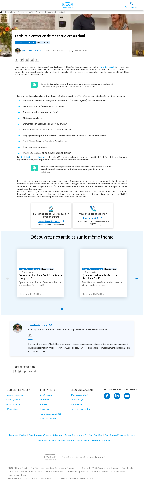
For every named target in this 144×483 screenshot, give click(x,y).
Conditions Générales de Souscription (55, 440)
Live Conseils (46, 394)
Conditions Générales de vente (120, 435)
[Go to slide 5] (82, 309)
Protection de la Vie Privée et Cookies (83, 435)
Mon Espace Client (79, 394)
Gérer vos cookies (101, 440)
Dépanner (44, 409)
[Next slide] (136, 278)
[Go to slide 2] (67, 309)
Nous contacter (13, 404)
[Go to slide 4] (77, 309)
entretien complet (107, 67)
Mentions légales (17, 435)
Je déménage (77, 399)
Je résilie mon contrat (81, 409)
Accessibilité (83, 440)
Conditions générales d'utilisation (45, 435)
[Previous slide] (7, 278)
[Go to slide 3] (72, 309)
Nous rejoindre (13, 399)
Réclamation (12, 409)
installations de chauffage (34, 157)
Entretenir (44, 399)
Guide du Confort (48, 418)
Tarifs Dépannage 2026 (50, 414)
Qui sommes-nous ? (15, 394)
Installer (44, 404)
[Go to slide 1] (62, 309)
